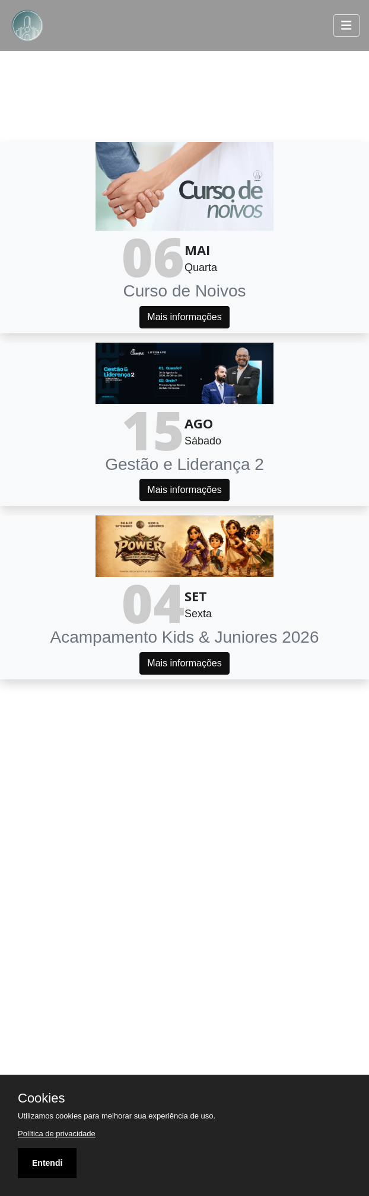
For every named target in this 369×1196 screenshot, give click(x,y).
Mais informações (184, 317)
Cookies (41, 1098)
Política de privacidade (57, 1133)
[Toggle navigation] (346, 25)
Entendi (47, 1163)
